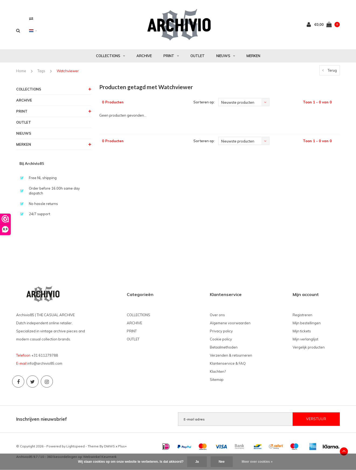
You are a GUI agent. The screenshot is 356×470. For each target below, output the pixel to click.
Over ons (217, 315)
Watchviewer (68, 71)
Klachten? (218, 371)
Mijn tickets (302, 331)
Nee (222, 462)
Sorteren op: (204, 102)
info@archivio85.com (44, 363)
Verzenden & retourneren (231, 355)
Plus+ (122, 446)
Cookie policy (221, 339)
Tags (41, 71)
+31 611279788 (44, 355)
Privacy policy (221, 331)
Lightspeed (75, 446)
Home (21, 71)
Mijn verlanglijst (305, 339)
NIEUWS (225, 56)
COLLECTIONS (110, 56)
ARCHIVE (144, 56)
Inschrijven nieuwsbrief (41, 419)
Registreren (302, 315)
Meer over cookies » (257, 462)
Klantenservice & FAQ (228, 363)
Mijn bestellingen (307, 323)
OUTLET (197, 56)
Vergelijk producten (309, 347)
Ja (197, 462)
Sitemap (217, 379)
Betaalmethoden (224, 347)
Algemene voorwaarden (230, 323)
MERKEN (253, 56)
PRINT (171, 56)
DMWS (109, 446)
